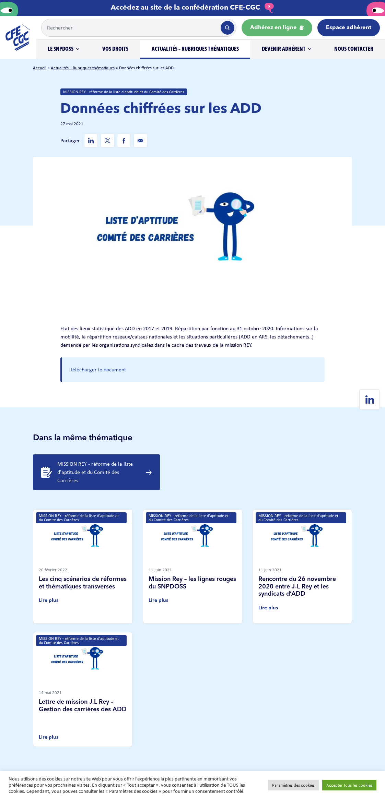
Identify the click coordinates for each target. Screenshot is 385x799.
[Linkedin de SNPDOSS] (91, 140)
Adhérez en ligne (277, 28)
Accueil (39, 67)
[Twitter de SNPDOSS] (107, 140)
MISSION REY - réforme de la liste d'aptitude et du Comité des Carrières (123, 92)
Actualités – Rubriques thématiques (195, 49)
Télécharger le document (98, 369)
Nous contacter (353, 49)
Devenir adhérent (283, 49)
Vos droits (115, 49)
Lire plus (48, 600)
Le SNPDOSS (60, 49)
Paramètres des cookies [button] (293, 785)
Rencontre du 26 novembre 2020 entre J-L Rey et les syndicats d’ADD (297, 586)
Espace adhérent (348, 28)
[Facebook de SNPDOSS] (124, 140)
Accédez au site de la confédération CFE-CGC (192, 7)
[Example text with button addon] (130, 27)
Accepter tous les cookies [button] (349, 785)
